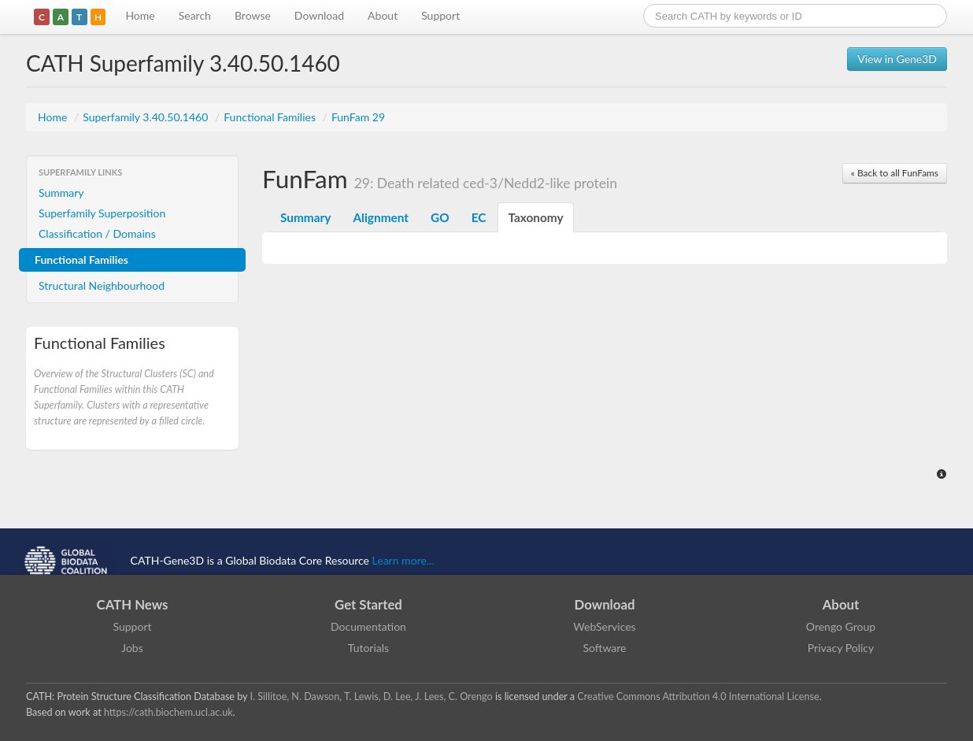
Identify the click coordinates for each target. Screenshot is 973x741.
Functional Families (271, 117)
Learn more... (403, 560)
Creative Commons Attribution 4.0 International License (698, 696)
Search (195, 15)
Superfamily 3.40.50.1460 (147, 117)
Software (605, 647)
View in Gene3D (897, 58)
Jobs (132, 647)
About (383, 15)
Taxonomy (535, 217)
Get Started (368, 604)
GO (440, 217)
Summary (61, 192)
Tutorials (368, 647)
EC (479, 217)
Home (139, 15)
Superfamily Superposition (102, 213)
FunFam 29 (358, 117)
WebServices (604, 626)
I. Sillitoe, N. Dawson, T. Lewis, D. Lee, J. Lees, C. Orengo (371, 696)
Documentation (368, 626)
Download (319, 15)
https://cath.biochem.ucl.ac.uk (168, 712)
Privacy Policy (841, 647)
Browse (253, 15)
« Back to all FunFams (894, 173)
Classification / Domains (97, 233)
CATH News (132, 604)
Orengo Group (840, 626)
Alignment (381, 217)
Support (440, 15)
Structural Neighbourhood (102, 285)
